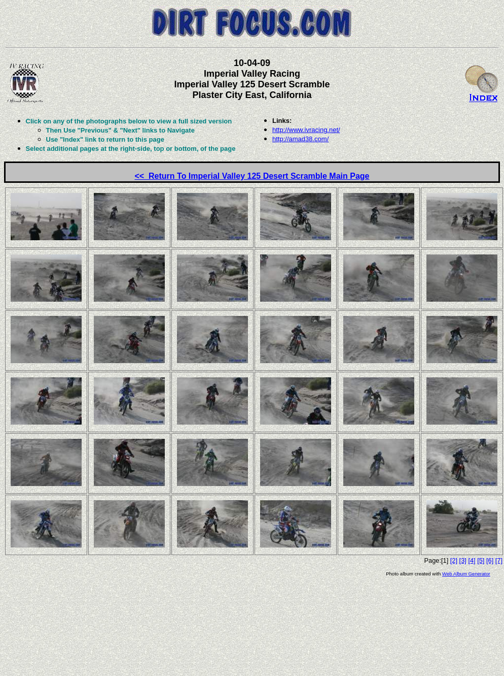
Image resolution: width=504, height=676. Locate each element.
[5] (480, 560)
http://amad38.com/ (300, 139)
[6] (489, 560)
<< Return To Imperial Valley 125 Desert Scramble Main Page (251, 176)
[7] (498, 560)
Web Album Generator (466, 573)
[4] (471, 560)
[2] (453, 560)
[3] (462, 560)
